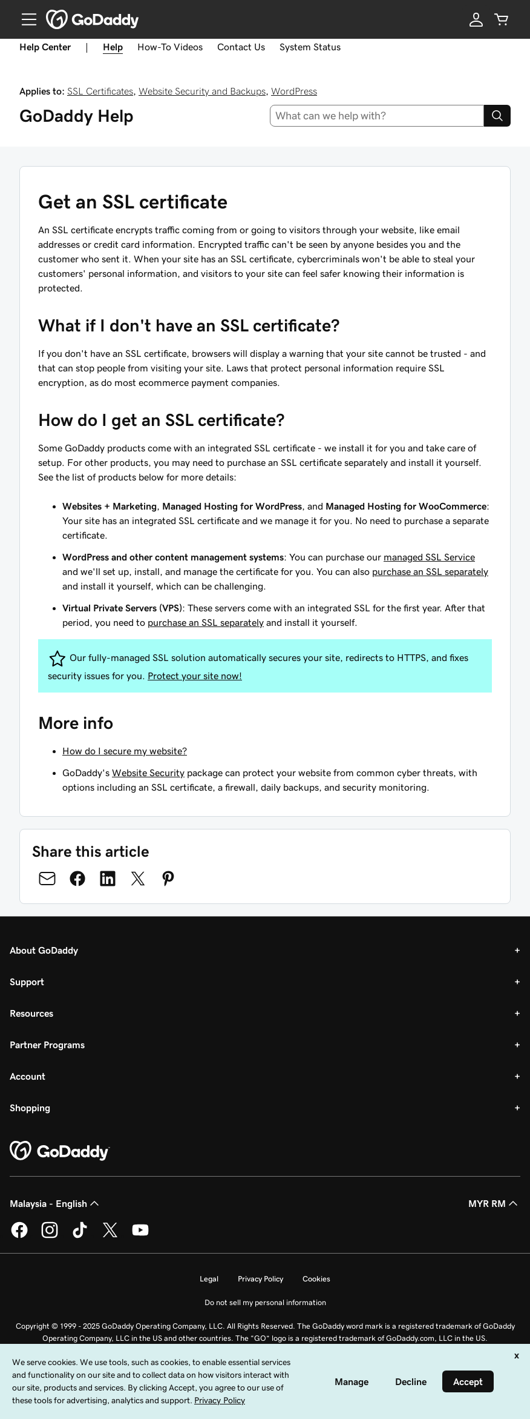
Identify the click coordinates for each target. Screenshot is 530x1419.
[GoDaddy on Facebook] (19, 1236)
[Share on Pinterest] (168, 878)
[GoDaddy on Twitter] (110, 1236)
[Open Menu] (24, 19)
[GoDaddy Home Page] (60, 1151)
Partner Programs (47, 1044)
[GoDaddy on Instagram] (49, 1236)
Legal (209, 1279)
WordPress (294, 91)
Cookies (316, 1279)
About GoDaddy (44, 950)
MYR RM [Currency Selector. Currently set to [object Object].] (494, 1203)
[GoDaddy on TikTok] (80, 1236)
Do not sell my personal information (265, 1302)
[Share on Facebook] (77, 878)
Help (113, 47)
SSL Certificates (100, 91)
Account (27, 1076)
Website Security (148, 772)
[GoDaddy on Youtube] (140, 1236)
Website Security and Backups (202, 91)
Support (27, 981)
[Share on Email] (47, 878)
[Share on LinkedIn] (108, 878)
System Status (310, 47)
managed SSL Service (429, 557)
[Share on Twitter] (138, 878)
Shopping (30, 1107)
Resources (31, 1013)
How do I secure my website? (124, 751)
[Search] (497, 116)
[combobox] (377, 115)
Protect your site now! (195, 675)
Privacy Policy (260, 1279)
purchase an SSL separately (430, 571)
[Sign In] (476, 19)
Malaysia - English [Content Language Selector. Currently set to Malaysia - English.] (56, 1203)
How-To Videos (170, 47)
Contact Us (241, 47)
